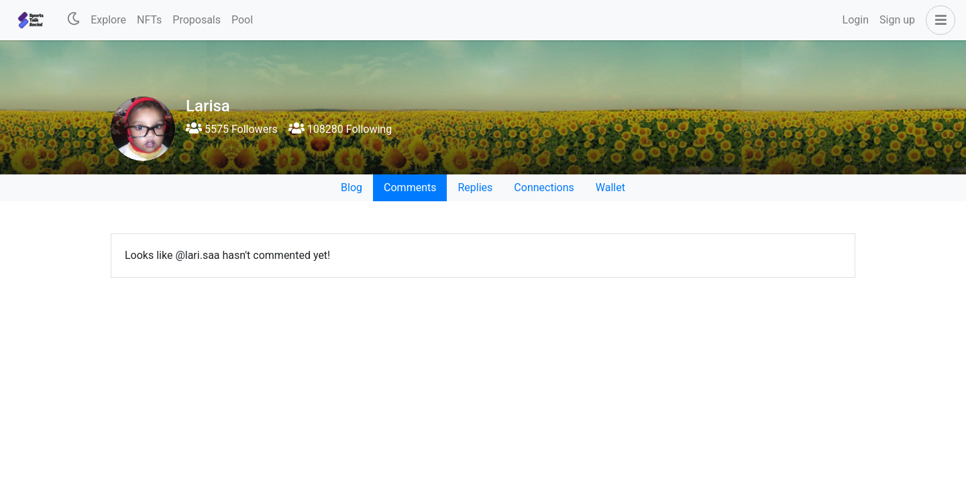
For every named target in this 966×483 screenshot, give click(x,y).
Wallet (610, 187)
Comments (410, 187)
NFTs (149, 19)
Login (856, 19)
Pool (242, 19)
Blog (351, 187)
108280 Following (340, 129)
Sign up (897, 19)
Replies (475, 187)
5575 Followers (232, 129)
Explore (108, 19)
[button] (937, 20)
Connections (544, 187)
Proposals (196, 19)
